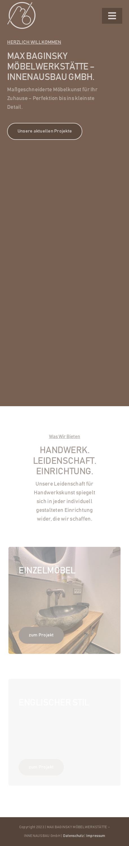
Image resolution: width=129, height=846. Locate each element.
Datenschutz (73, 836)
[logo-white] (21, 4)
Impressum (95, 836)
